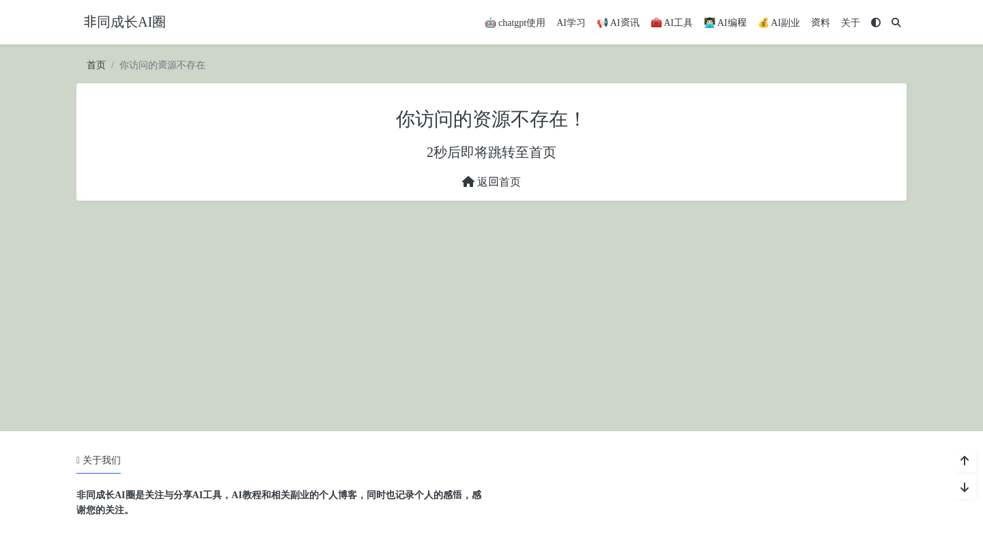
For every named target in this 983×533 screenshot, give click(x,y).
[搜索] (896, 23)
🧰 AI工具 (672, 23)
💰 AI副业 (779, 23)
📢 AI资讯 (618, 23)
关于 (850, 23)
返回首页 (491, 182)
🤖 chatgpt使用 (515, 23)
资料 (820, 23)
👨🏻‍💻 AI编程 (725, 23)
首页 (96, 65)
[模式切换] (876, 23)
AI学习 (571, 23)
